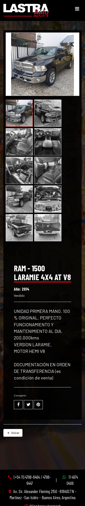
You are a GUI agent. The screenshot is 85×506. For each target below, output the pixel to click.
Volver (12, 433)
